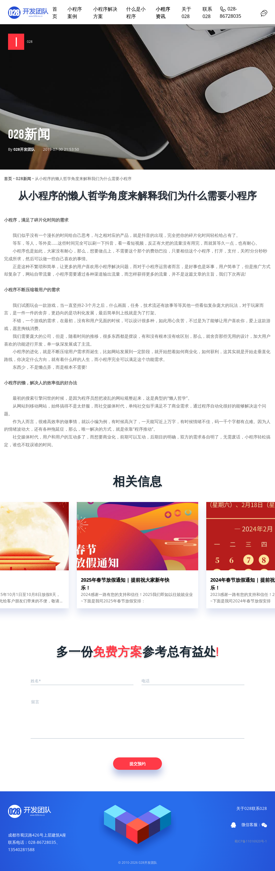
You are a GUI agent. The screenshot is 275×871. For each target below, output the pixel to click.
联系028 (259, 808)
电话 (146, 680)
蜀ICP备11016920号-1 (250, 841)
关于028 (244, 808)
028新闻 (23, 178)
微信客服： (254, 824)
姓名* (36, 680)
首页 (8, 178)
